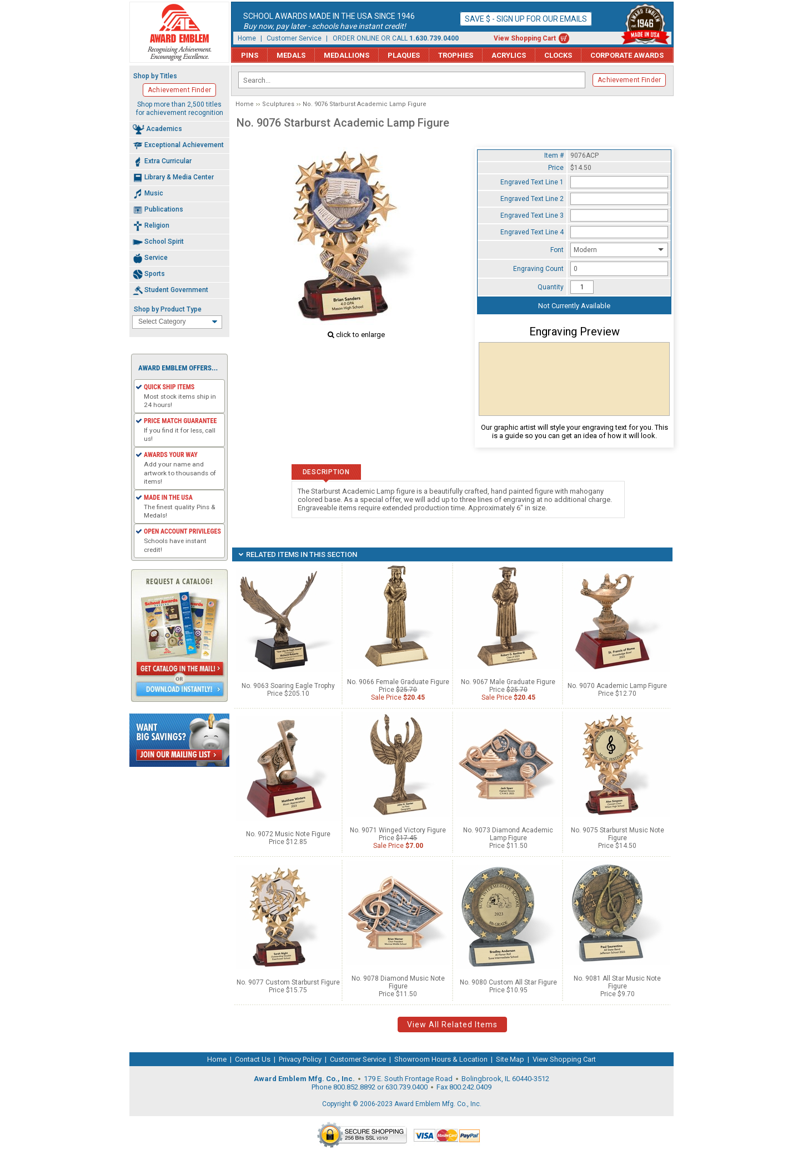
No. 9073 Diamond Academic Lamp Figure (508, 834)
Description (326, 472)
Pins (249, 55)
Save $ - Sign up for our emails (526, 18)
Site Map (510, 1059)
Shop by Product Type (168, 309)
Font (557, 250)
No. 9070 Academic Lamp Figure (617, 686)
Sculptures (278, 104)
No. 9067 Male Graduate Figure (508, 682)
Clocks (558, 55)
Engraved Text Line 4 (532, 232)
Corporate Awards (627, 55)
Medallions (346, 55)
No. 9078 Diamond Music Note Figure (398, 982)
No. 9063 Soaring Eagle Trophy (288, 686)
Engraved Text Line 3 (532, 215)
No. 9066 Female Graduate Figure (398, 682)
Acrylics (508, 55)
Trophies (455, 55)
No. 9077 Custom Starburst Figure (288, 982)
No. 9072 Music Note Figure (288, 834)
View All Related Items (452, 1024)
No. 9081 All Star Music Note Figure (617, 982)
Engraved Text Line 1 (532, 182)
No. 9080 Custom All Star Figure (508, 982)
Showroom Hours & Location (441, 1059)
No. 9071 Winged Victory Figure (398, 830)
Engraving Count (538, 269)
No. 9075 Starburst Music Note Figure (617, 834)
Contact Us (252, 1059)
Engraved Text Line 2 (532, 199)
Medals (291, 55)
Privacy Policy (300, 1059)
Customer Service (294, 38)
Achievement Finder (629, 80)
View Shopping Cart (525, 38)
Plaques (404, 55)
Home (247, 38)
